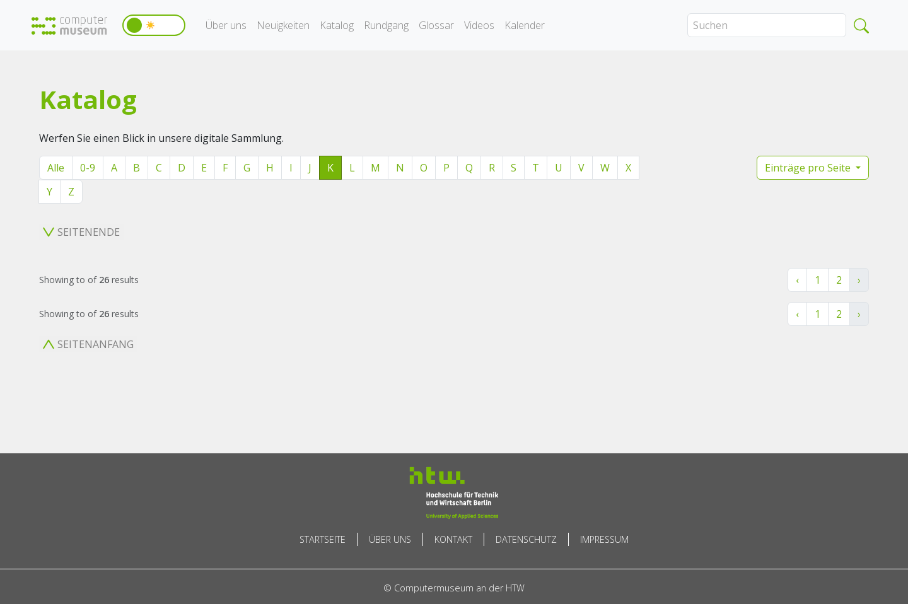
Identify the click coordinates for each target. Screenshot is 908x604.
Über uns (226, 25)
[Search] (766, 25)
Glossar (436, 25)
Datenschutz (526, 539)
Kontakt (453, 539)
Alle (55, 168)
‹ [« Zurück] (797, 280)
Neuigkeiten (283, 25)
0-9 (87, 168)
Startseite (323, 539)
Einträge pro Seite (809, 168)
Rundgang (386, 25)
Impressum (604, 539)
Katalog (337, 25)
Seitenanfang (88, 344)
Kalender (524, 25)
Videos (479, 25)
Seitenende (81, 232)
